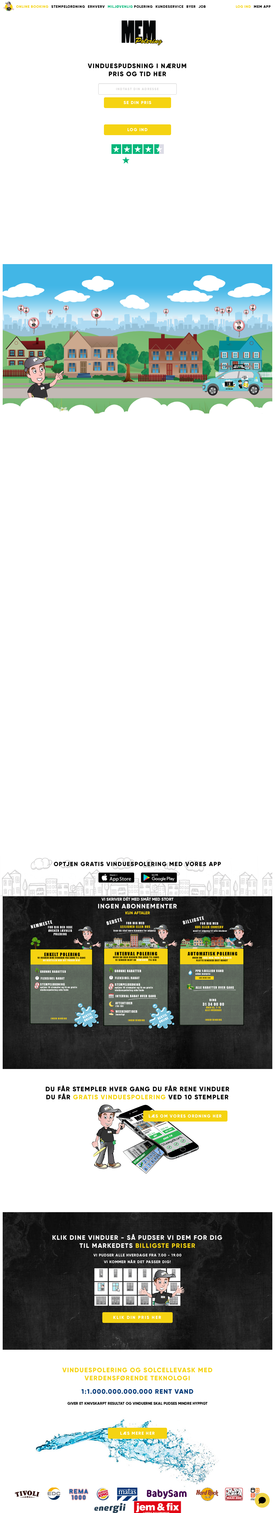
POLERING (130, 7)
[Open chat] (262, 1500)
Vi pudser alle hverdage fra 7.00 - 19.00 (137, 1255)
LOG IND (243, 7)
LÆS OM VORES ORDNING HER (185, 1116)
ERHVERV (96, 7)
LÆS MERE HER (137, 1433)
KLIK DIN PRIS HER (137, 1317)
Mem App (262, 7)
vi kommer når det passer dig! (137, 1262)
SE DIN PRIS (138, 102)
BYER (191, 7)
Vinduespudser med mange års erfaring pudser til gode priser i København (142, 33)
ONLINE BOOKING (32, 7)
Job (202, 7)
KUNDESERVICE (169, 7)
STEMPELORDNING (68, 7)
